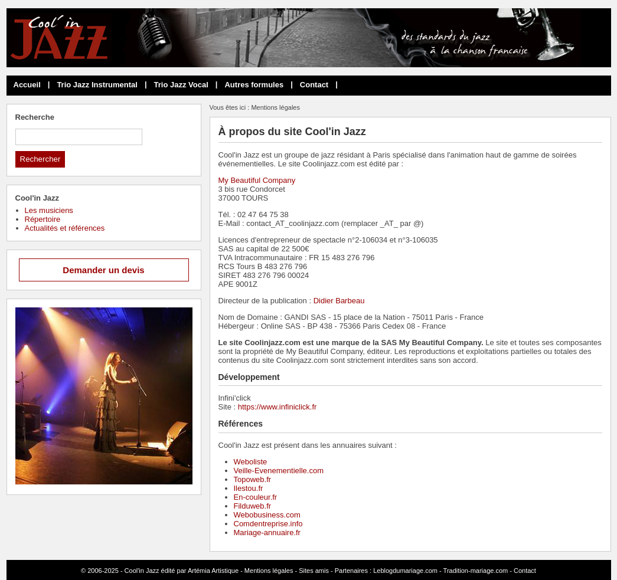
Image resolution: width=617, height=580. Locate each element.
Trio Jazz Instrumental (97, 84)
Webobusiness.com (267, 514)
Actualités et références (65, 228)
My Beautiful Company (257, 180)
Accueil (27, 84)
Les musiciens (49, 210)
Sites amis (314, 570)
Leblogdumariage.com (405, 570)
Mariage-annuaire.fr (267, 532)
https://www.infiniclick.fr (277, 406)
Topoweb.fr (253, 479)
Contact (314, 84)
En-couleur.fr (256, 497)
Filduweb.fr (253, 506)
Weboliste (250, 461)
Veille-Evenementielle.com (279, 470)
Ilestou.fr (248, 488)
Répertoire (43, 219)
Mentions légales (268, 570)
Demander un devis (103, 270)
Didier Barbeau (339, 300)
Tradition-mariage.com (475, 570)
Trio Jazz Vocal (181, 84)
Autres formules (253, 84)
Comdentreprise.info (268, 523)
